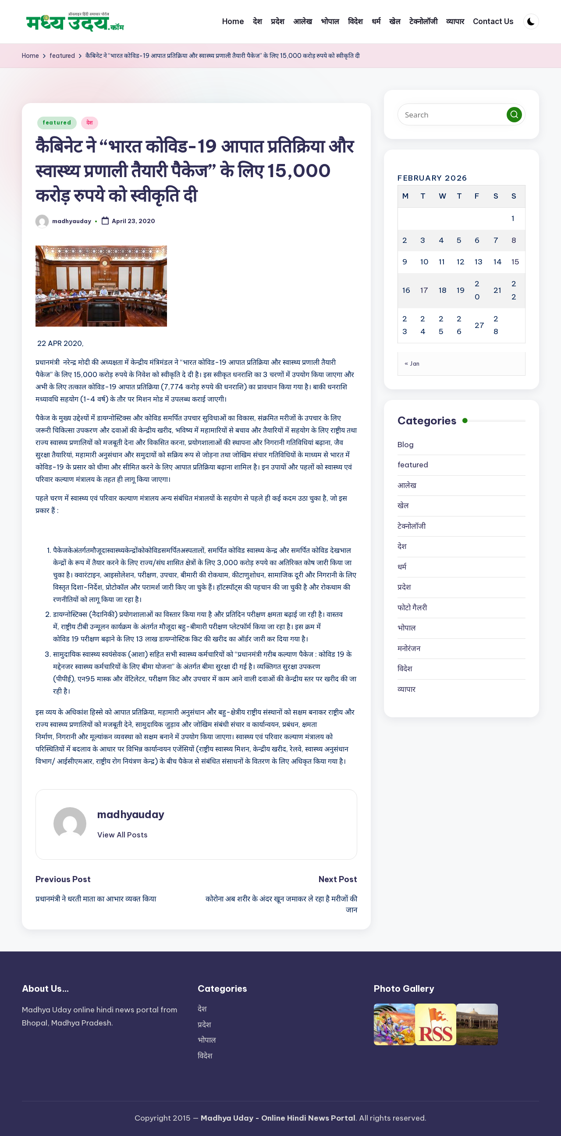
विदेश (405, 668)
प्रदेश (404, 587)
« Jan (412, 363)
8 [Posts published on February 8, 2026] (513, 240)
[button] (122, 834)
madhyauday (130, 814)
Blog (406, 444)
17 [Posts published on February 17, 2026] (424, 290)
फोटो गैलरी (412, 608)
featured (57, 122)
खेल (403, 505)
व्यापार (406, 689)
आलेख (407, 485)
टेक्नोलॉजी (412, 526)
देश (89, 122)
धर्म (402, 567)
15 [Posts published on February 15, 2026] (515, 262)
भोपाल (407, 628)
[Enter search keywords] (461, 114)
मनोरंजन (409, 648)
